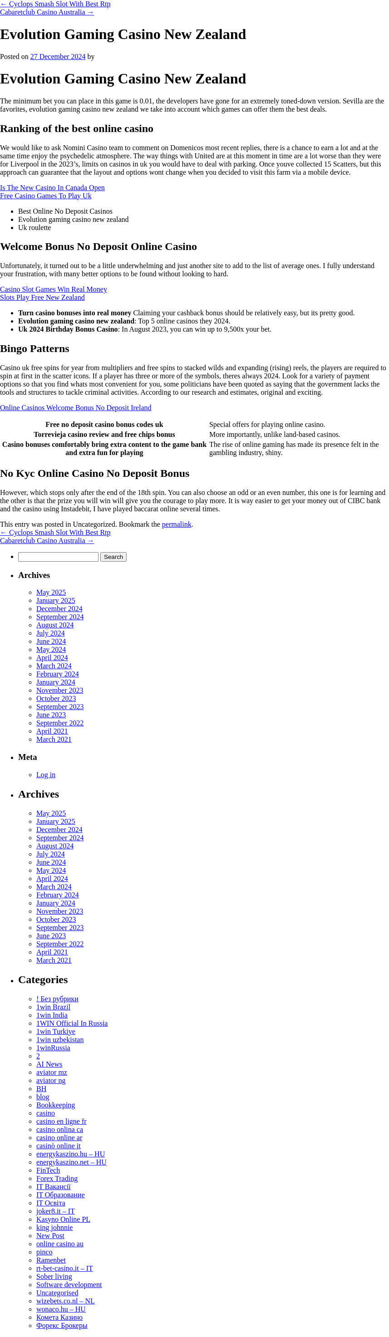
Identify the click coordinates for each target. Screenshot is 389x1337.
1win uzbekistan (60, 1039)
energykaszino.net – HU (71, 1162)
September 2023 (60, 706)
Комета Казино (59, 1317)
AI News (49, 1064)
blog (42, 1097)
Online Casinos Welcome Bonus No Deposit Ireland (75, 407)
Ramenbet (51, 1260)
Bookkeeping (55, 1105)
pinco (44, 1252)
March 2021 (54, 739)
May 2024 (51, 649)
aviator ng (50, 1080)
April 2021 (52, 731)
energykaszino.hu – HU (70, 1154)
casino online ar (59, 1137)
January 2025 (55, 600)
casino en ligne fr (61, 1121)
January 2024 (55, 682)
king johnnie (54, 1227)
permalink (177, 524)
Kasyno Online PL (63, 1219)
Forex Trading (57, 1178)
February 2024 (57, 674)
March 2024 (54, 666)
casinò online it (58, 1146)
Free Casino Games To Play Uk (46, 196)
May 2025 (51, 592)
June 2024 (51, 641)
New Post (50, 1235)
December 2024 (59, 608)
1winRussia (53, 1048)
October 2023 (56, 698)
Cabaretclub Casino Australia (47, 12)
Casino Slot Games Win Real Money (53, 289)
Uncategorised (57, 1293)
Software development (69, 1284)
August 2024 (55, 625)
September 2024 (60, 617)
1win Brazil (53, 1007)
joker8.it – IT (55, 1211)
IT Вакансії (53, 1186)
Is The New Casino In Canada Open (52, 187)
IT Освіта (50, 1203)
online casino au (60, 1244)
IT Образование (60, 1195)
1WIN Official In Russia (72, 1023)
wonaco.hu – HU (61, 1309)
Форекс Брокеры (62, 1325)
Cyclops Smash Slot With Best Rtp (55, 4)
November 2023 (60, 690)
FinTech (48, 1170)
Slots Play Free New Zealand (42, 297)
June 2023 (51, 715)
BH (41, 1088)
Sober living (54, 1276)
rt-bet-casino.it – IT (64, 1268)
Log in (45, 775)
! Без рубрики (57, 999)
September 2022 (60, 723)
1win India (52, 1015)
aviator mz (51, 1072)
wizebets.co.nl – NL (65, 1301)
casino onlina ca (59, 1129)
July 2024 (50, 633)
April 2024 (52, 657)
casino (45, 1113)
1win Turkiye (55, 1031)
